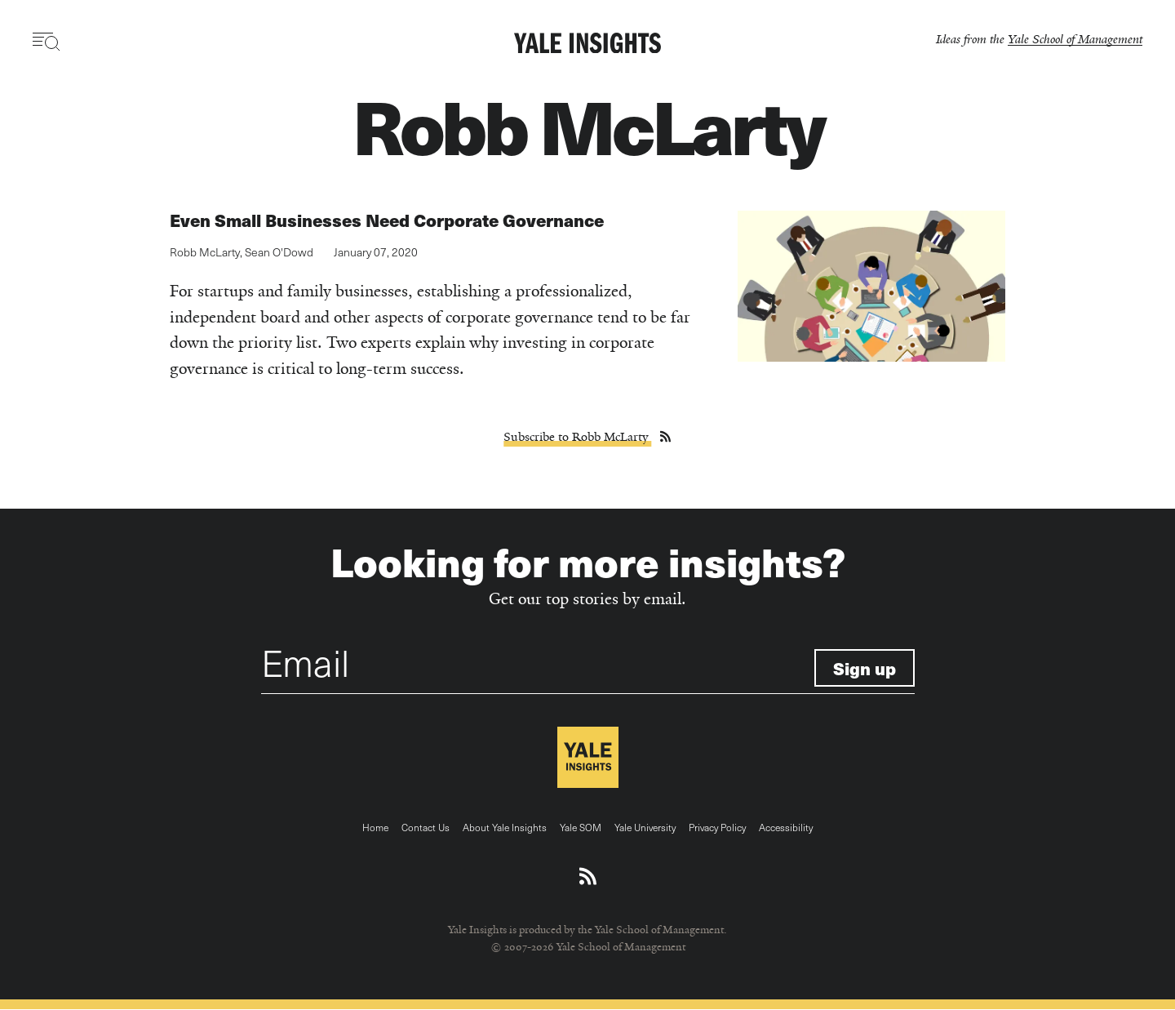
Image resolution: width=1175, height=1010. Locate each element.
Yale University (645, 827)
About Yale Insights (505, 827)
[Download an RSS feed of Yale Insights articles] (588, 877)
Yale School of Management (1075, 39)
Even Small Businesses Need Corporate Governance (387, 220)
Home (375, 827)
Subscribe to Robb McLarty (577, 437)
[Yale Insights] (587, 44)
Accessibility (786, 827)
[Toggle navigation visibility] (47, 42)
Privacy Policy (717, 827)
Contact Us (425, 827)
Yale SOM (580, 827)
